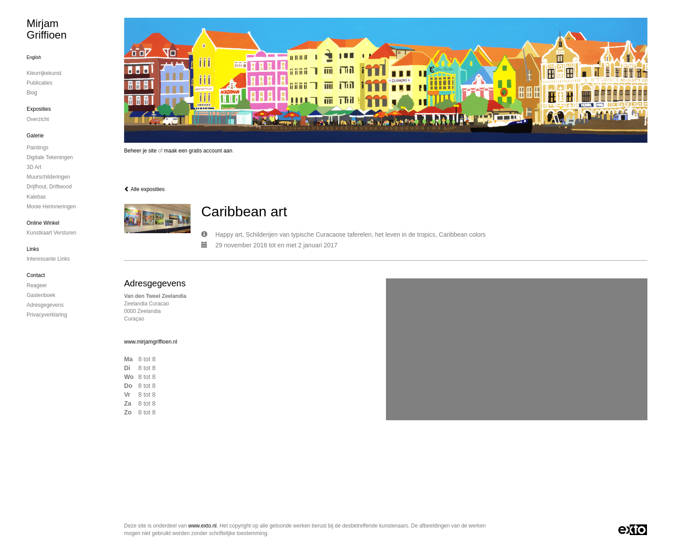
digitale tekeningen (50, 157)
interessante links (48, 259)
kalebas (36, 197)
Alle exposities (144, 189)
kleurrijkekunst (44, 73)
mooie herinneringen (51, 206)
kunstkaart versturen (51, 233)
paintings (37, 148)
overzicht (38, 119)
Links (33, 249)
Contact (36, 275)
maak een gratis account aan (198, 151)
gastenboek (41, 295)
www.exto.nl (202, 526)
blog (32, 93)
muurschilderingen (48, 177)
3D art (34, 167)
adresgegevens (45, 305)
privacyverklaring (47, 315)
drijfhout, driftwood (49, 187)
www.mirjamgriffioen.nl (150, 342)
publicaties (39, 83)
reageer (37, 285)
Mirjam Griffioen (46, 29)
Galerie (35, 136)
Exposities (39, 109)
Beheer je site (140, 151)
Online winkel (43, 223)
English (34, 57)
